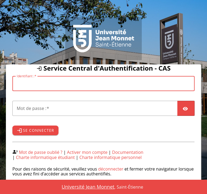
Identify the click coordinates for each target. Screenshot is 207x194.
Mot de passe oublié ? (40, 152)
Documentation (127, 152)
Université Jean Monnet (88, 186)
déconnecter (110, 169)
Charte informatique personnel (111, 157)
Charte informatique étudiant (45, 157)
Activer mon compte (87, 152)
